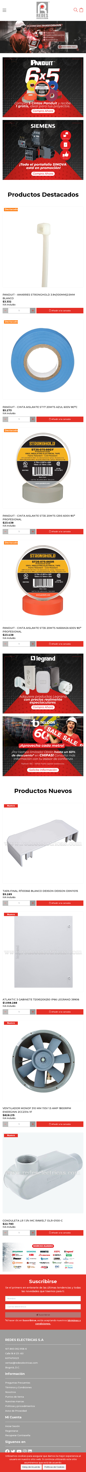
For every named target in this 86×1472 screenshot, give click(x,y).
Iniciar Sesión (12, 1426)
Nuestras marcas (14, 1401)
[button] (6, 37)
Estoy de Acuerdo (31, 1467)
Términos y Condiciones (18, 1387)
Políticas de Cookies (54, 1467)
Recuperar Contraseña (17, 1435)
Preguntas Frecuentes (17, 1382)
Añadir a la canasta (60, 310)
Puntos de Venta (14, 1396)
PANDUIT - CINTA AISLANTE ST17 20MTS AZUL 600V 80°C (40, 407)
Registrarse (11, 1431)
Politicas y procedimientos (20, 1406)
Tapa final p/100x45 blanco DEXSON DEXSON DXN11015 (40, 891)
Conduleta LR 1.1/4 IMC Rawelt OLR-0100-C (33, 1220)
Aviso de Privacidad (16, 1410)
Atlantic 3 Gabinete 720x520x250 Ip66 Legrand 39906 (41, 999)
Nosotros (10, 1392)
